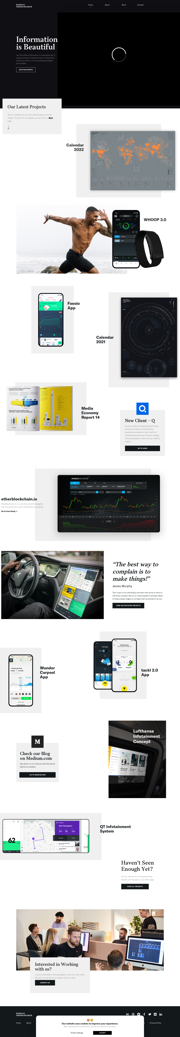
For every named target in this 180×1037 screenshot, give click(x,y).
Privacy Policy (155, 1023)
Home (90, 5)
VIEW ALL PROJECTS (135, 886)
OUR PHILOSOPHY (26, 70)
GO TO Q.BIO (142, 448)
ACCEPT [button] (102, 1033)
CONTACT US (45, 983)
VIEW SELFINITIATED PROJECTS (128, 605)
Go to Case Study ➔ (9, 511)
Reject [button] (89, 1033)
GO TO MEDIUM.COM (38, 775)
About (107, 5)
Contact (140, 5)
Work (124, 5)
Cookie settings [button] (77, 1033)
